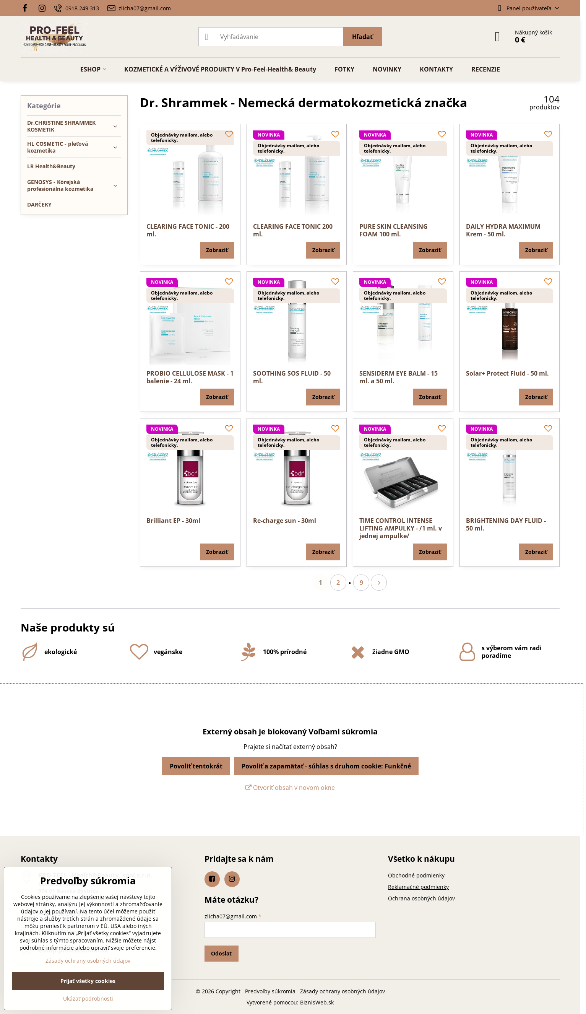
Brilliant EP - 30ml (173, 520)
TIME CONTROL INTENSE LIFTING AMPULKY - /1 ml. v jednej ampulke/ (400, 528)
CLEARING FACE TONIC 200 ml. (293, 230)
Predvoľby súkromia (270, 991)
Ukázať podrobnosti (88, 998)
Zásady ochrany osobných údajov (342, 991)
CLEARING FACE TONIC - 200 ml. (187, 230)
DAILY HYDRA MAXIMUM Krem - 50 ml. (503, 230)
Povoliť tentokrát (196, 766)
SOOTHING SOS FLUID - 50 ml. (292, 377)
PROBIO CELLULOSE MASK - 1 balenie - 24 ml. (190, 377)
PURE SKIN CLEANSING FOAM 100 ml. (393, 230)
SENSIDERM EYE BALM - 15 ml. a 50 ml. (398, 377)
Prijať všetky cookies (87, 981)
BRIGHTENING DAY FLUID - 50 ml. (506, 524)
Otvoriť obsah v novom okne (290, 787)
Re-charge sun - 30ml (284, 520)
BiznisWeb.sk (317, 1002)
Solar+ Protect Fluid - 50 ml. (507, 373)
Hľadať (362, 37)
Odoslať (221, 953)
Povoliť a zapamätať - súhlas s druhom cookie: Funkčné (326, 766)
